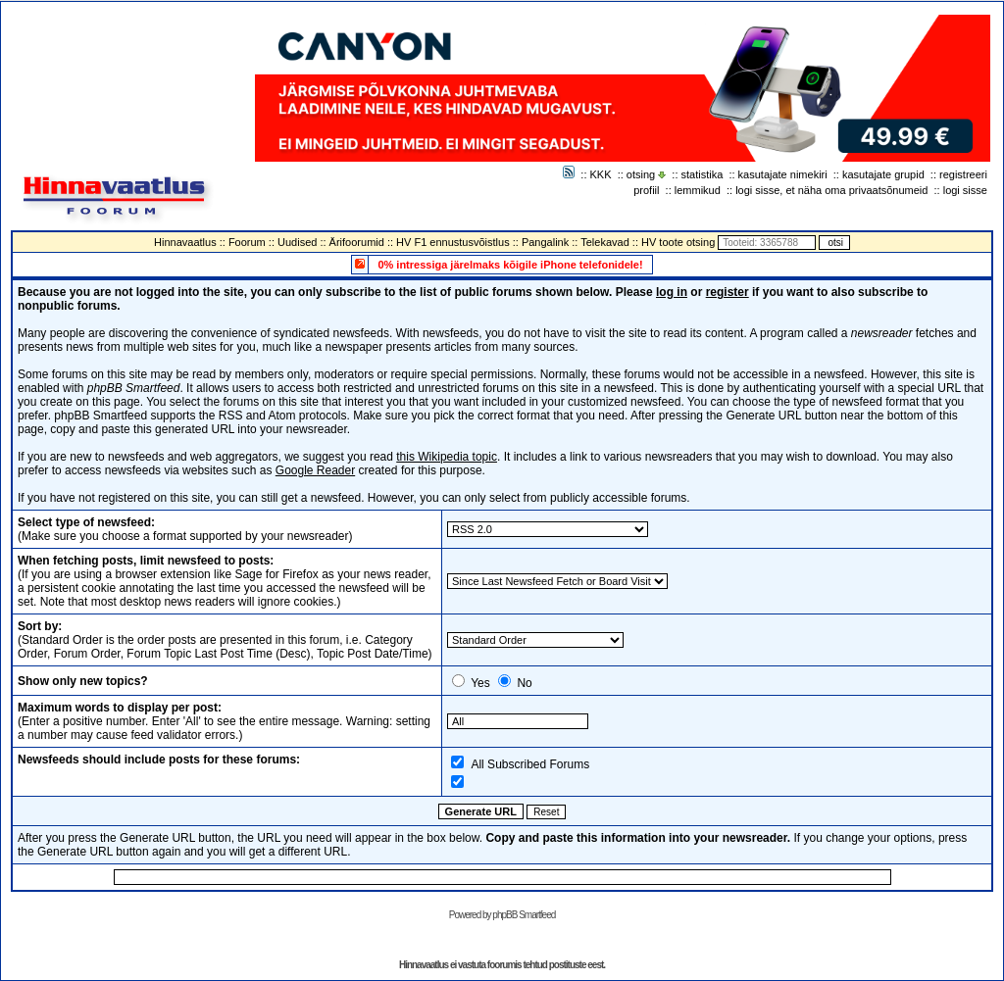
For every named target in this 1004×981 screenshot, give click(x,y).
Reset (546, 812)
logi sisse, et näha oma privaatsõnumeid (831, 190)
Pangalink (545, 242)
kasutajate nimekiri (783, 174)
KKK (601, 174)
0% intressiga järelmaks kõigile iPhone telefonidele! (509, 264)
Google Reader (315, 470)
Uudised (297, 242)
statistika (702, 174)
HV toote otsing (678, 242)
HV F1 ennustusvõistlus (453, 242)
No (524, 683)
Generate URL (481, 811)
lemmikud (698, 190)
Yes (480, 683)
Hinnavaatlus (185, 242)
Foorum (247, 242)
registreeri (963, 174)
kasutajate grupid (883, 174)
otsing (641, 174)
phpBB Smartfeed (523, 914)
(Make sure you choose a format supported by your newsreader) (185, 529)
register (727, 292)
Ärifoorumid (356, 242)
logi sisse (965, 190)
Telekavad (604, 242)
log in (671, 292)
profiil (646, 190)
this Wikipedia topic (446, 457)
